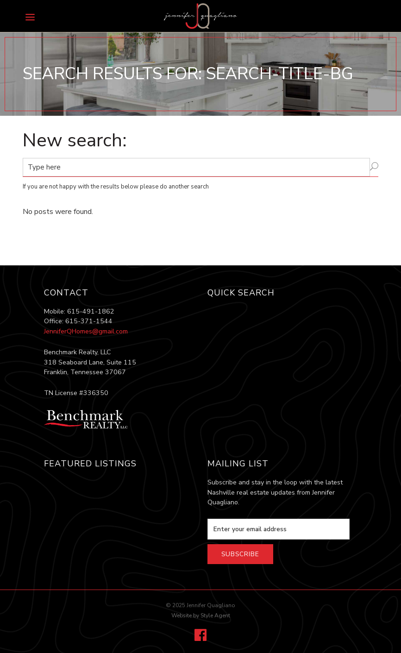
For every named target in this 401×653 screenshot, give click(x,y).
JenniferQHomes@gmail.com (86, 331)
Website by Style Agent (200, 615)
